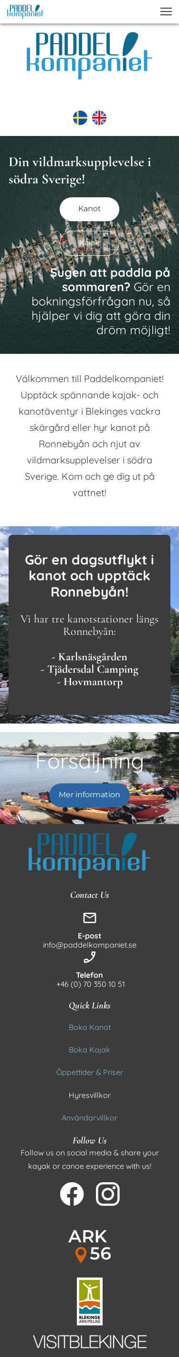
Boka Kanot (90, 1027)
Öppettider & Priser (89, 1072)
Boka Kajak (89, 1049)
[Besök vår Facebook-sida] (72, 1194)
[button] (166, 11)
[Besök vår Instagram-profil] (108, 1194)
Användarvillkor (89, 1117)
